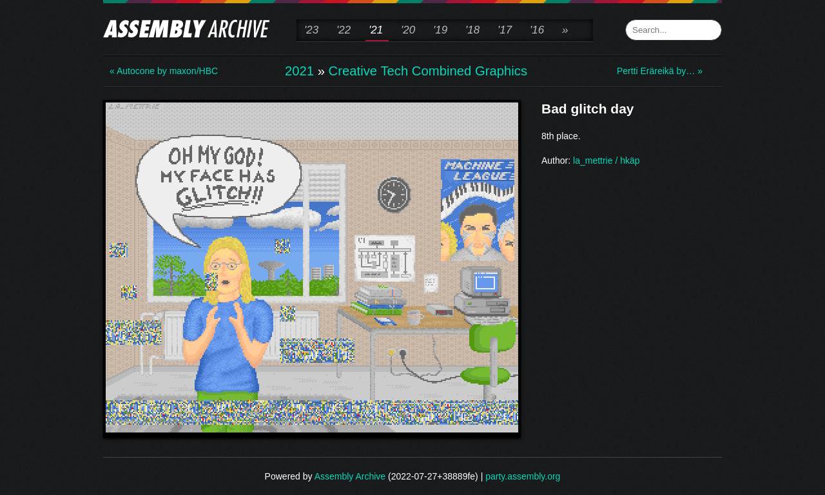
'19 (440, 30)
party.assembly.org (522, 476)
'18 (472, 30)
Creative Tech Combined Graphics (428, 71)
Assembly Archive (350, 476)
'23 (311, 30)
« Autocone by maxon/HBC (161, 71)
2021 (299, 71)
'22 (343, 30)
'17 (505, 30)
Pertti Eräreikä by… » (660, 71)
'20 (408, 30)
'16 (537, 30)
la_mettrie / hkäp (606, 160)
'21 (376, 30)
